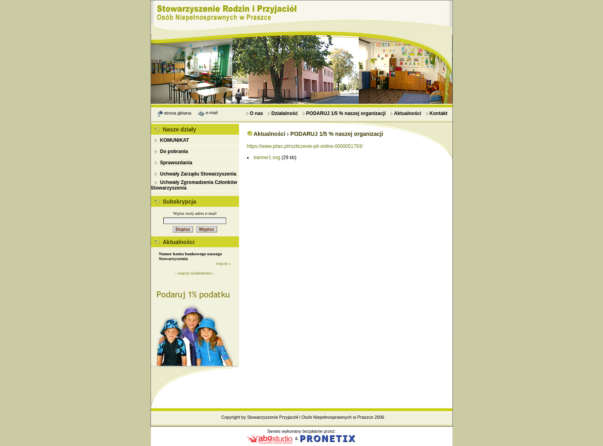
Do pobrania (174, 151)
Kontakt (437, 113)
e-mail (212, 112)
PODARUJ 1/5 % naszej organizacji (344, 113)
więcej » (223, 263)
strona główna (177, 112)
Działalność (282, 113)
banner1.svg (267, 157)
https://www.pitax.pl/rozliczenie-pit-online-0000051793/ (305, 146)
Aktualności (405, 113)
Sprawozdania (176, 162)
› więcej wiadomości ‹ (194, 272)
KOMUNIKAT (174, 140)
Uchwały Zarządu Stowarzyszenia (198, 174)
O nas (254, 113)
